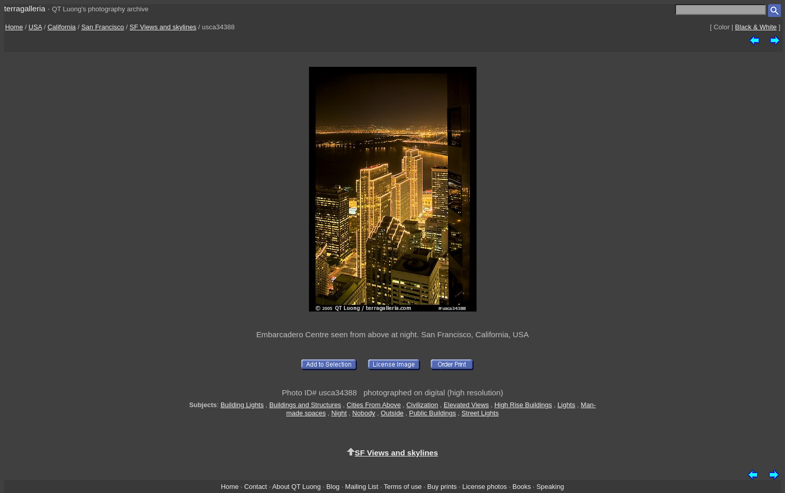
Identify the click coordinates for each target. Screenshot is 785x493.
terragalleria (24, 8)
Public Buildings (432, 413)
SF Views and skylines (163, 27)
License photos (484, 486)
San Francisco (102, 27)
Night (338, 413)
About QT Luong (296, 486)
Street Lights (480, 413)
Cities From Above (373, 405)
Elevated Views (466, 405)
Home (14, 27)
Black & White (756, 27)
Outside (392, 413)
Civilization (423, 405)
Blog (333, 486)
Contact (255, 486)
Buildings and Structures (305, 405)
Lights (566, 405)
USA (35, 27)
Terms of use (403, 486)
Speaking (550, 486)
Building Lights (242, 405)
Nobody (363, 413)
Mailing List (361, 486)
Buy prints (442, 486)
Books (522, 486)
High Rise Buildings (523, 405)
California (61, 27)
